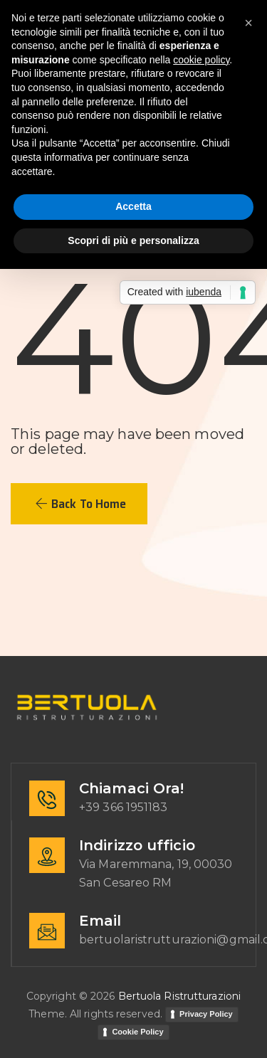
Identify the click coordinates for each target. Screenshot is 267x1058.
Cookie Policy (137, 1031)
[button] (79, 503)
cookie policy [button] (201, 59)
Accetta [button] (133, 206)
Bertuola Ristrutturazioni (179, 996)
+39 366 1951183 (123, 807)
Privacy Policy (206, 1014)
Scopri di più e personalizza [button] (133, 240)
